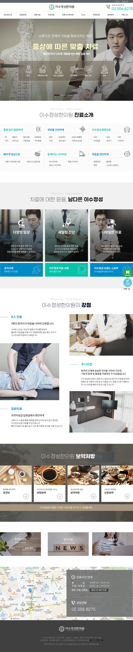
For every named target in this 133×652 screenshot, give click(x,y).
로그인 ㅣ (118, 1)
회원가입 (125, 1)
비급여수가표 (96, 640)
